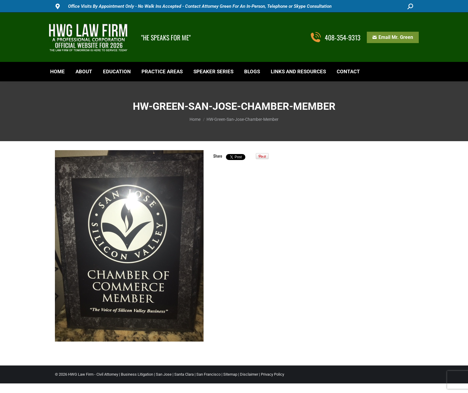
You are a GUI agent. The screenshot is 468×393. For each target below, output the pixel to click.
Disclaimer (249, 374)
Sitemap (230, 374)
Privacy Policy (272, 374)
